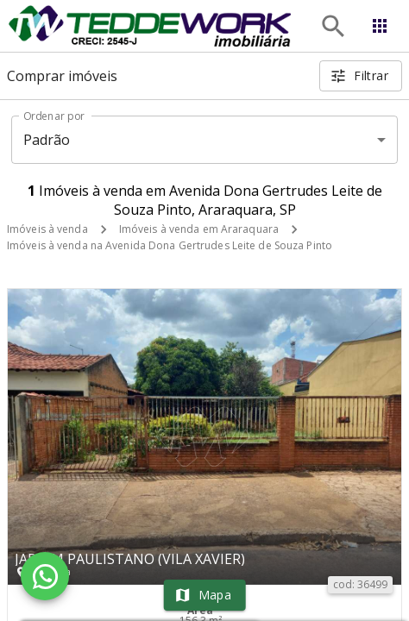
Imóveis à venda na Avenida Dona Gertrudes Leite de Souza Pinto (169, 245)
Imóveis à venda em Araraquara (199, 229)
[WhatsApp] (45, 576)
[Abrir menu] (379, 26)
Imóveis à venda (47, 229)
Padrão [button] (47, 139)
